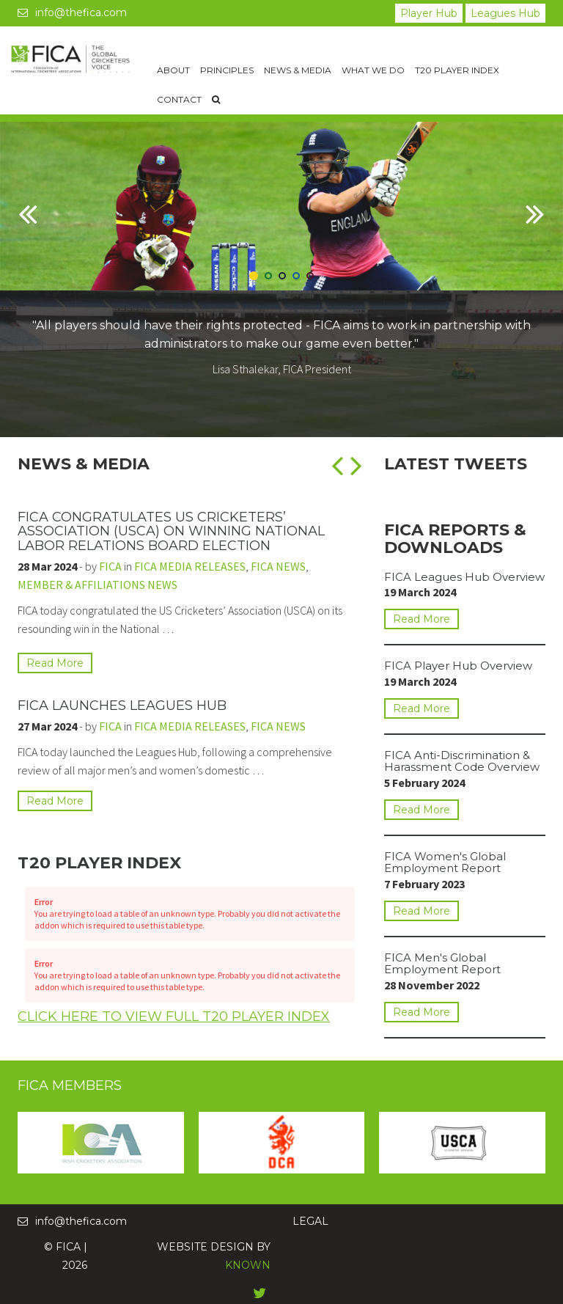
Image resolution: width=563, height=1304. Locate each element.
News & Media (297, 70)
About (173, 70)
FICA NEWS (278, 566)
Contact (179, 99)
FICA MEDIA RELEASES (190, 566)
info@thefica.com (72, 12)
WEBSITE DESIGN (205, 1246)
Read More (55, 663)
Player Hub (428, 13)
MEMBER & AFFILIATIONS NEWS (97, 584)
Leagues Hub (505, 13)
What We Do (373, 70)
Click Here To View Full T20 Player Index (174, 1025)
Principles (227, 70)
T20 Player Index (457, 70)
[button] (28, 240)
